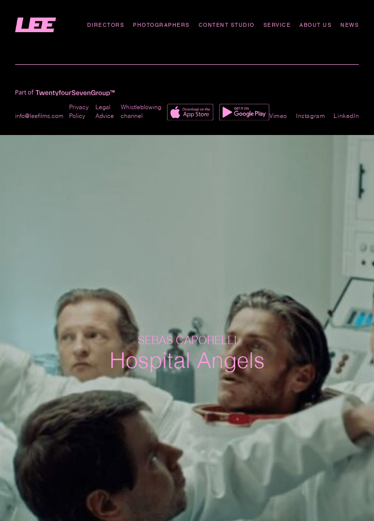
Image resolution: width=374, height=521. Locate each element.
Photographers (161, 25)
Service (277, 25)
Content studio (227, 25)
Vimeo (278, 115)
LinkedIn (346, 115)
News (349, 25)
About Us (315, 25)
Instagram (310, 115)
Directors (106, 25)
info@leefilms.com (39, 115)
